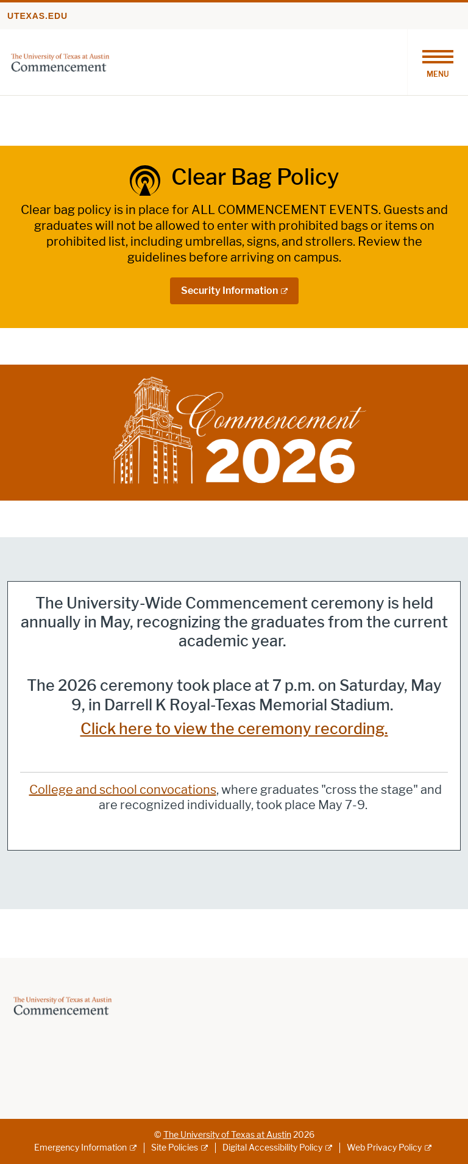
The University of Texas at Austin (227, 1135)
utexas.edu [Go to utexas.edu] (37, 16)
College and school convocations (122, 789)
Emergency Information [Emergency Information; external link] (80, 1148)
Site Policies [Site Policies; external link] (174, 1148)
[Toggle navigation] (437, 62)
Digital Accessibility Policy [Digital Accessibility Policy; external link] (272, 1148)
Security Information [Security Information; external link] (229, 290)
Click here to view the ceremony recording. (234, 728)
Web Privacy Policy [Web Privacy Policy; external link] (384, 1148)
